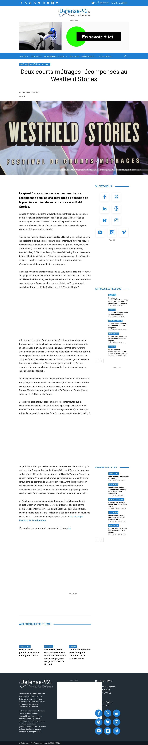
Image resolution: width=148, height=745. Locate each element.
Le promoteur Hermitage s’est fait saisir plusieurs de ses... (118, 352)
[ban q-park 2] (74, 36)
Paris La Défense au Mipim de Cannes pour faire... (117, 504)
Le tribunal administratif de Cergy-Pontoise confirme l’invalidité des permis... (118, 301)
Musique (48, 646)
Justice (112, 295)
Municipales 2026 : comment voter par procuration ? (116, 517)
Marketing (25, 646)
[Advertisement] (73, 601)
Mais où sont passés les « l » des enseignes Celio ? (29, 652)
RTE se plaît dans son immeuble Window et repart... (117, 339)
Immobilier (113, 334)
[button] (125, 56)
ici (70, 528)
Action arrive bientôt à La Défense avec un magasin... (118, 326)
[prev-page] (97, 361)
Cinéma (23, 64)
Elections (113, 485)
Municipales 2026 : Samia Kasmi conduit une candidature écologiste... (117, 491)
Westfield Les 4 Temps (39, 64)
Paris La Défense (116, 499)
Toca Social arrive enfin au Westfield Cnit (118, 314)
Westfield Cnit (115, 321)
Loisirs (112, 310)
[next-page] (102, 361)
